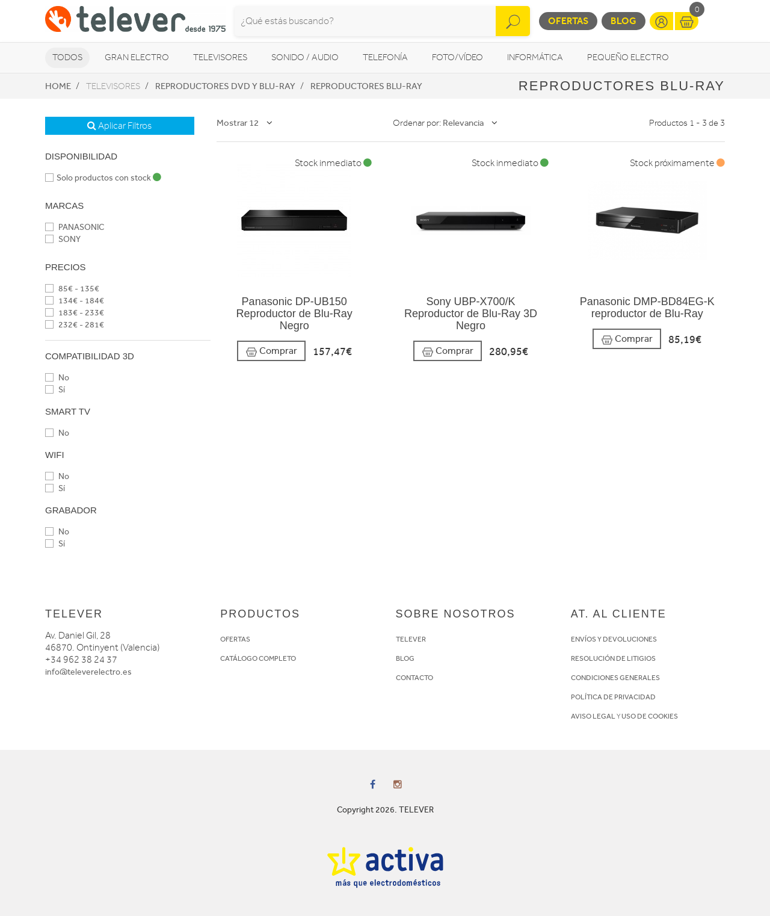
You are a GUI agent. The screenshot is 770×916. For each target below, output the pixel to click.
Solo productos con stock (103, 178)
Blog (623, 20)
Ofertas (568, 20)
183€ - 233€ (74, 313)
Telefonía (385, 57)
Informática (535, 57)
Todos (67, 57)
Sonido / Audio (305, 57)
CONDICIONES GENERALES (615, 677)
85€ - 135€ (72, 288)
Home (58, 86)
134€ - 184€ (74, 301)
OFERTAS (235, 639)
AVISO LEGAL (593, 716)
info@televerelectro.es (88, 672)
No (57, 378)
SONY (63, 239)
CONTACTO (414, 677)
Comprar (271, 351)
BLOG (405, 658)
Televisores (220, 57)
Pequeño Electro (628, 57)
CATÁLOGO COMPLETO (258, 658)
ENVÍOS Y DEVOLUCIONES (614, 639)
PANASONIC (74, 227)
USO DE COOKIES (649, 716)
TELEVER (411, 639)
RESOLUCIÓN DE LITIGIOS (613, 658)
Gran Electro (137, 57)
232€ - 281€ (74, 325)
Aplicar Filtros (119, 125)
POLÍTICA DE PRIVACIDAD (613, 697)
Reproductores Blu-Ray (366, 86)
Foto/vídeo (457, 57)
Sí (55, 390)
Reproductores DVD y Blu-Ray (225, 86)
